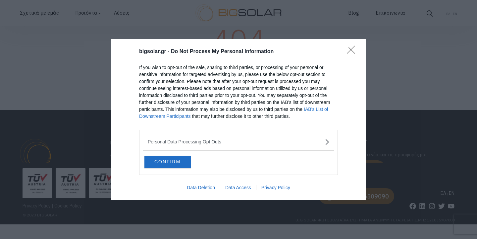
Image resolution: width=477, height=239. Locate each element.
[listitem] (238, 141)
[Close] (353, 51)
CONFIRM (176, 161)
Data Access (238, 188)
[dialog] (238, 119)
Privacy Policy (275, 188)
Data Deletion (201, 188)
